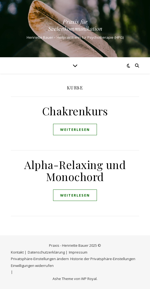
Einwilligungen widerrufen (32, 265)
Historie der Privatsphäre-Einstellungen (102, 258)
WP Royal (89, 278)
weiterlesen (75, 129)
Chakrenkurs (75, 111)
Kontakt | (18, 252)
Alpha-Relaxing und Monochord (75, 170)
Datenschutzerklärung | (48, 252)
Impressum (78, 252)
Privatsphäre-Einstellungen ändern (40, 258)
